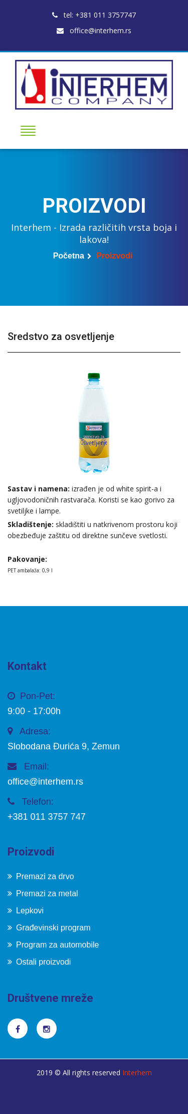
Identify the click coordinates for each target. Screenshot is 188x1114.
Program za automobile (53, 944)
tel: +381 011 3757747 (94, 15)
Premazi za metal (43, 893)
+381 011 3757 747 (47, 817)
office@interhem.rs (94, 30)
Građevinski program (49, 927)
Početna (68, 255)
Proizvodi (114, 255)
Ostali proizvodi (39, 962)
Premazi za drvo (41, 876)
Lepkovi (26, 910)
